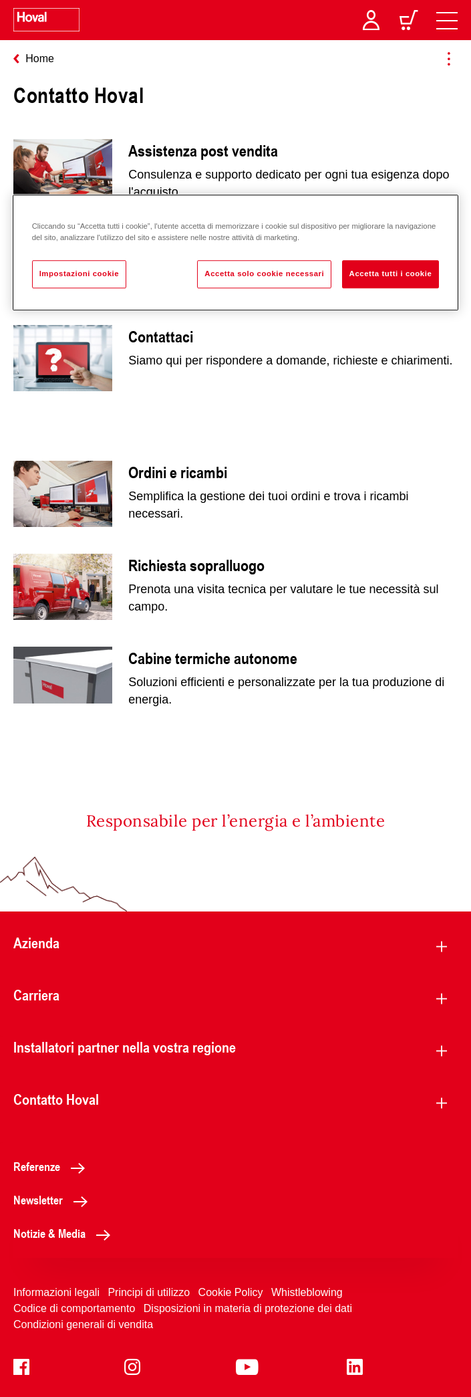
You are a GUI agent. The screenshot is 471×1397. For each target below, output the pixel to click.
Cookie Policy (230, 1292)
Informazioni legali (56, 1292)
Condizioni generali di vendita (83, 1324)
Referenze (52, 1166)
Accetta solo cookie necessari (264, 274)
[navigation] (447, 20)
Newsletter (54, 1199)
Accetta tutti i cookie (390, 274)
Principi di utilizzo (149, 1292)
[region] (236, 253)
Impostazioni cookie (79, 274)
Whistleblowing (307, 1292)
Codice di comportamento (74, 1308)
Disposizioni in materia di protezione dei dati (248, 1308)
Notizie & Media (65, 1233)
